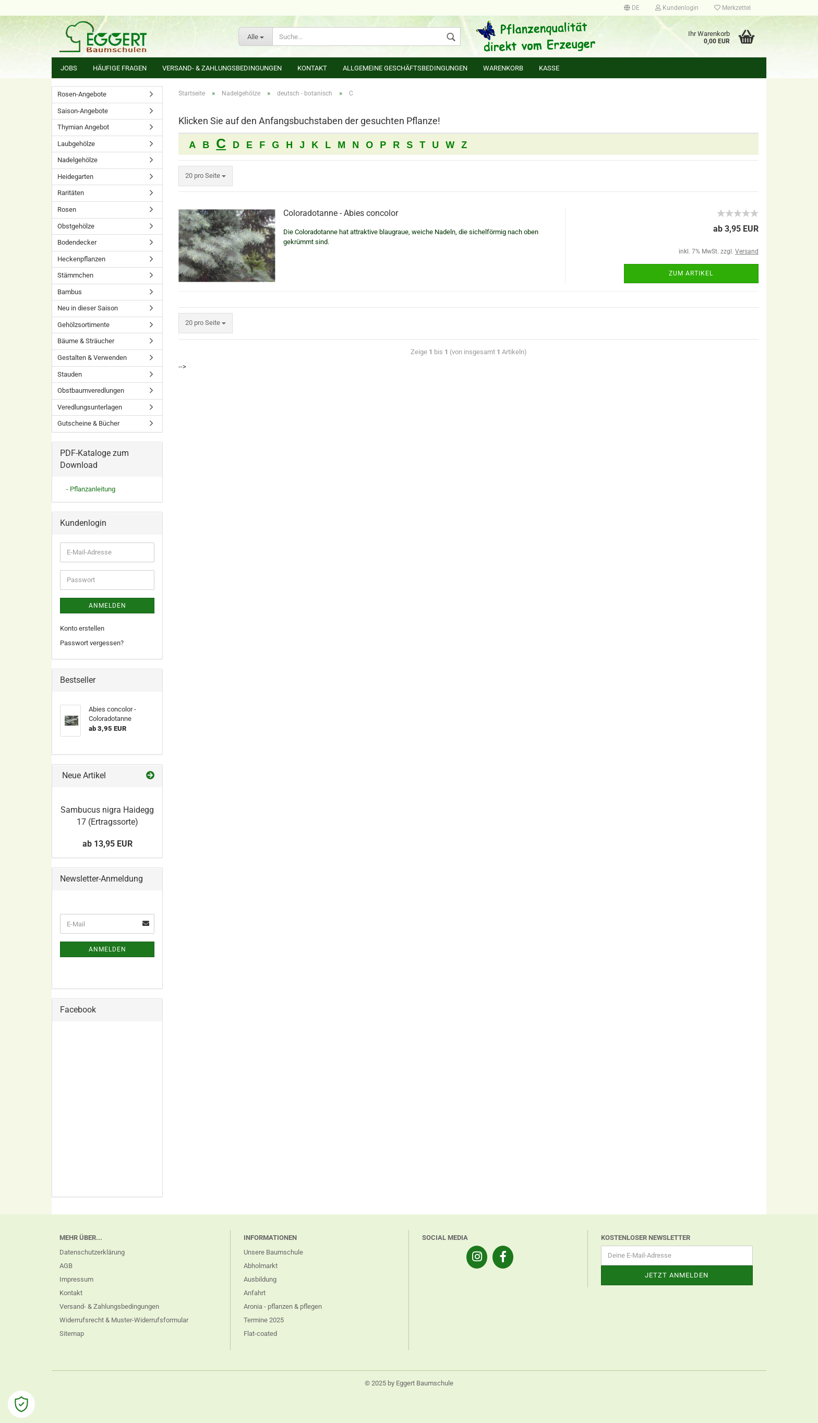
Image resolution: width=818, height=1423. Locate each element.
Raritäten (70, 193)
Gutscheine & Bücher (88, 423)
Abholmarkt (261, 1266)
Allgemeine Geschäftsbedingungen (405, 68)
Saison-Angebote (82, 111)
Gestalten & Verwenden (92, 357)
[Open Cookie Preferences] (21, 1404)
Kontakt (312, 68)
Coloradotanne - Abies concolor (340, 213)
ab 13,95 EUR (107, 844)
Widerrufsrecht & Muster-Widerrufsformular (123, 1320)
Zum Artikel (691, 273)
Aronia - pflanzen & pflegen (283, 1306)
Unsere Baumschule (273, 1252)
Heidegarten (75, 176)
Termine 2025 (264, 1320)
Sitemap (71, 1333)
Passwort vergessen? (92, 643)
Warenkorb (503, 68)
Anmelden (107, 605)
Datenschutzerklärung (92, 1252)
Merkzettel (732, 7)
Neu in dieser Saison (87, 308)
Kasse (549, 68)
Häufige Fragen (120, 68)
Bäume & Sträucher (85, 341)
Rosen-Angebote (81, 94)
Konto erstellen (82, 628)
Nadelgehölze (77, 160)
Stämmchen (75, 275)
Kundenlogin (677, 7)
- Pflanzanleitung (90, 489)
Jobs (69, 68)
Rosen (66, 209)
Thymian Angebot (83, 127)
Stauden (69, 374)
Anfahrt (255, 1293)
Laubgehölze (76, 144)
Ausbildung (260, 1279)
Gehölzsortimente (83, 325)
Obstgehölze (75, 226)
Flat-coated (260, 1333)
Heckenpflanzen (81, 259)
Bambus (69, 292)
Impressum (76, 1279)
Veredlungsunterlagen (89, 407)
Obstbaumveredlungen (90, 390)
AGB (66, 1266)
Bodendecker (77, 242)
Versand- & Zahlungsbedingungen (222, 68)
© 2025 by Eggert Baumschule (409, 1383)
